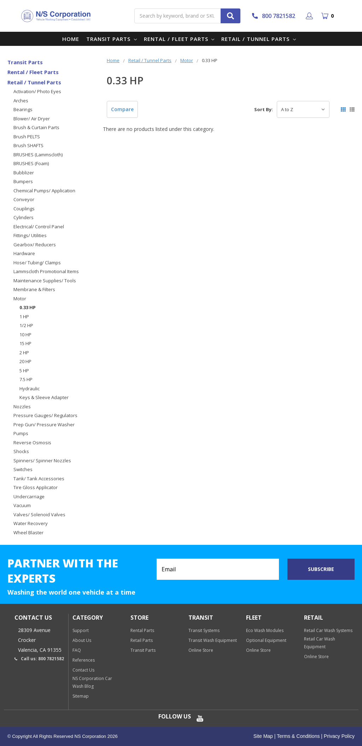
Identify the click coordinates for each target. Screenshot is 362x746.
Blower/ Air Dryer (31, 118)
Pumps (20, 433)
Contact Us (83, 670)
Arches (20, 100)
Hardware (24, 253)
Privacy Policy (338, 736)
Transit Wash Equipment (212, 640)
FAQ (76, 650)
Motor (19, 298)
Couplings (24, 208)
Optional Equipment (266, 640)
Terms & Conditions (297, 736)
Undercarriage (29, 496)
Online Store (200, 650)
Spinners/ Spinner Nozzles (42, 460)
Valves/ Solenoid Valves (39, 514)
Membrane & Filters (34, 289)
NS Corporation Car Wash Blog (92, 682)
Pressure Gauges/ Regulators (45, 415)
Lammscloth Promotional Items (46, 271)
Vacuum (22, 505)
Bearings (23, 109)
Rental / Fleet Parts (179, 38)
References (83, 660)
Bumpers (23, 181)
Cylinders (23, 217)
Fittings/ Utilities (30, 235)
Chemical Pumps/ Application (44, 190)
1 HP (24, 316)
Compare (122, 109)
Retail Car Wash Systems (328, 630)
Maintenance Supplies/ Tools (44, 280)
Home (70, 38)
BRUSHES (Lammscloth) (38, 154)
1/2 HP (26, 325)
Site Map (263, 736)
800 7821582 (273, 16)
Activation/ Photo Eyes (37, 91)
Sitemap (80, 696)
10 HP (25, 334)
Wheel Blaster (28, 532)
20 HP (25, 361)
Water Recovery (30, 523)
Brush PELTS (26, 136)
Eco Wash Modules (265, 630)
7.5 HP (26, 379)
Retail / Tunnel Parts (258, 38)
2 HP (24, 352)
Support (80, 630)
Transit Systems (204, 630)
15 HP (25, 343)
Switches (23, 469)
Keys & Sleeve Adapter (44, 397)
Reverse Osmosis (32, 442)
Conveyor (23, 199)
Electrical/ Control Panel (38, 226)
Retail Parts (141, 640)
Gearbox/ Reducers (34, 244)
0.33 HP (27, 307)
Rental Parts (142, 630)
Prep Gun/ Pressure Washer (44, 424)
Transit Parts (111, 38)
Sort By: (263, 109)
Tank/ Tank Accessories (38, 478)
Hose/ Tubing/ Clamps (37, 262)
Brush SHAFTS (28, 145)
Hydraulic (29, 388)
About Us (81, 640)
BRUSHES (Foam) (31, 163)
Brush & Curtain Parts (36, 127)
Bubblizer (23, 172)
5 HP (24, 370)
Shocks (21, 451)
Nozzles (22, 406)
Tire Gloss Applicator (35, 487)
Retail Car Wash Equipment (319, 643)
